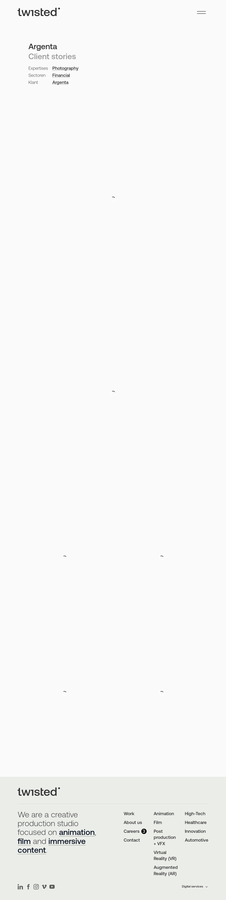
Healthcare (196, 823)
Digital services (195, 887)
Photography (65, 68)
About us (133, 823)
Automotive (196, 840)
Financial (61, 75)
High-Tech (195, 814)
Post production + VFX (165, 837)
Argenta (60, 83)
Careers (135, 831)
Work (129, 814)
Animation (164, 814)
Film (158, 823)
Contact (132, 840)
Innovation (195, 831)
